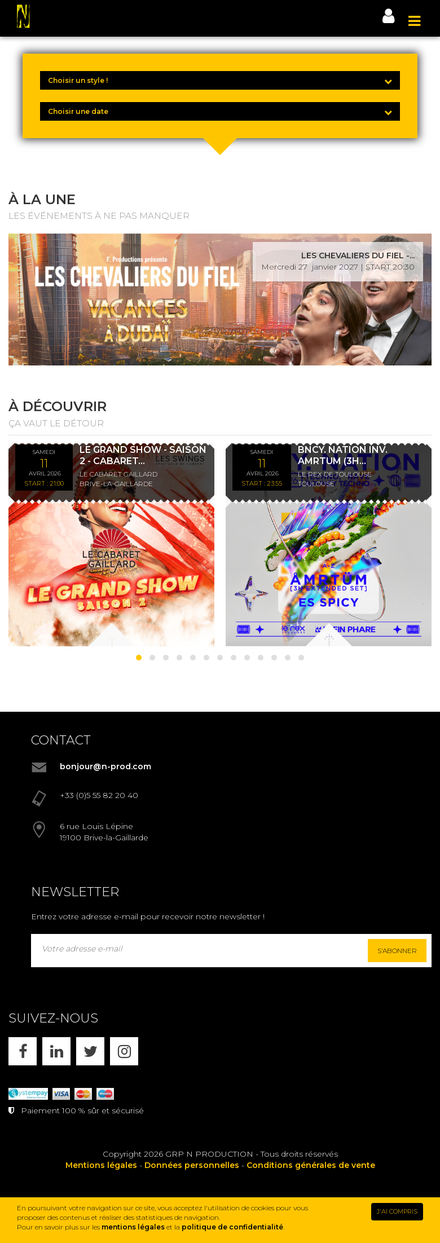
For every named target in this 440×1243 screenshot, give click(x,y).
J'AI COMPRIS (397, 1211)
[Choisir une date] (220, 111)
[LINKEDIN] (56, 1051)
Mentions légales (101, 1165)
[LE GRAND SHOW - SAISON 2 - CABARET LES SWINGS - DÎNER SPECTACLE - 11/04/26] (111, 544)
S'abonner (397, 950)
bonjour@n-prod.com (105, 766)
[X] (90, 1051)
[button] (139, 657)
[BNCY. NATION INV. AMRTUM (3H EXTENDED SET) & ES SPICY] (329, 544)
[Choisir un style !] (220, 80)
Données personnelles (191, 1165)
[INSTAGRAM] (124, 1051)
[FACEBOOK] (22, 1051)
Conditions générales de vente (311, 1165)
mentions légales (133, 1227)
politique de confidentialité (232, 1227)
